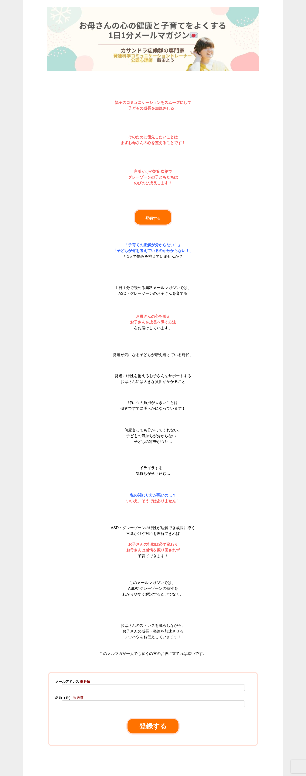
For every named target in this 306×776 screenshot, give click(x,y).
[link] (153, 768)
